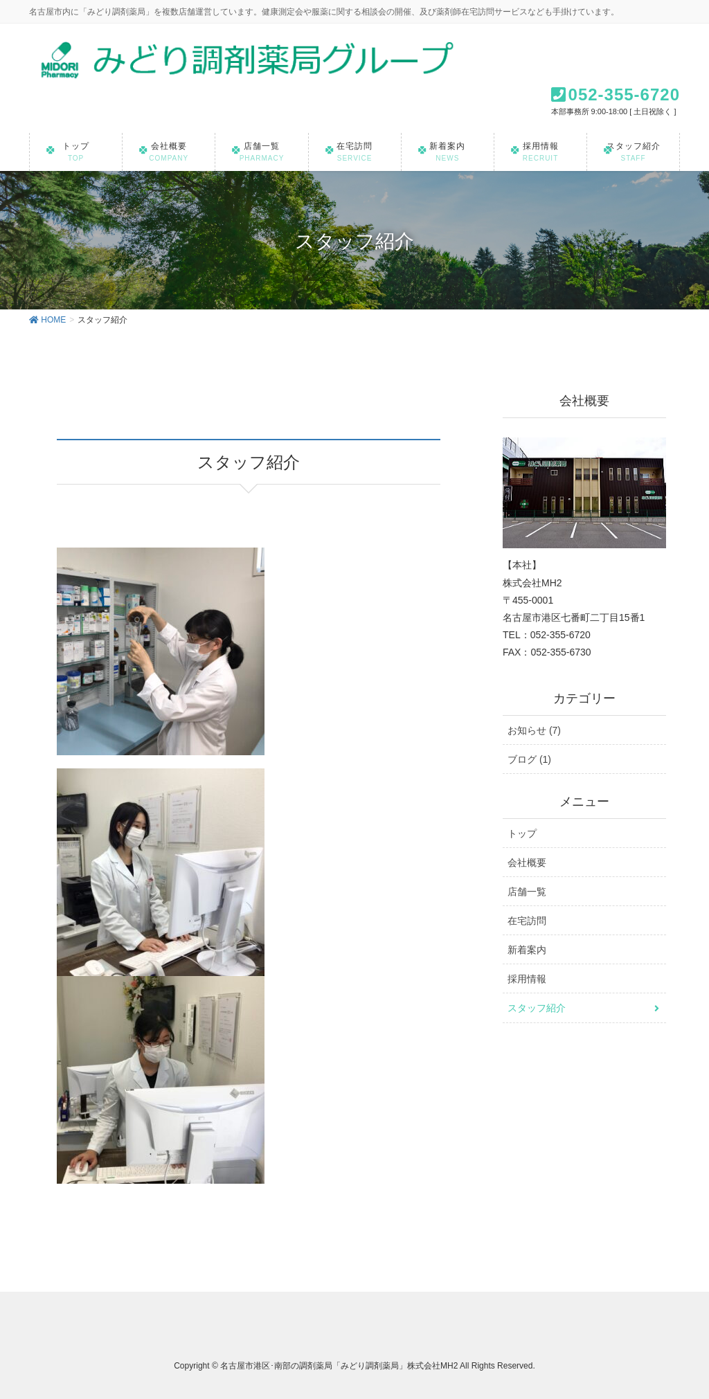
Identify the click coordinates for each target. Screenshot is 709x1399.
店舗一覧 (527, 891)
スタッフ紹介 (537, 1007)
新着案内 (527, 949)
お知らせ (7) (534, 730)
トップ (522, 833)
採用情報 (527, 978)
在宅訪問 (527, 920)
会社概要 (527, 862)
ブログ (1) (529, 759)
